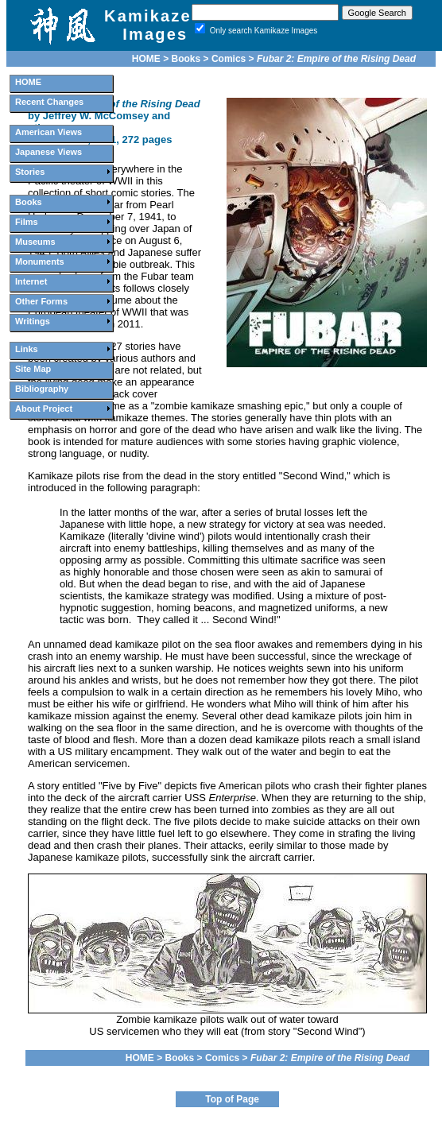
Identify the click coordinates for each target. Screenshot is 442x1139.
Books (186, 58)
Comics (228, 58)
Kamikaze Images (148, 25)
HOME (146, 58)
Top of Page (232, 1099)
